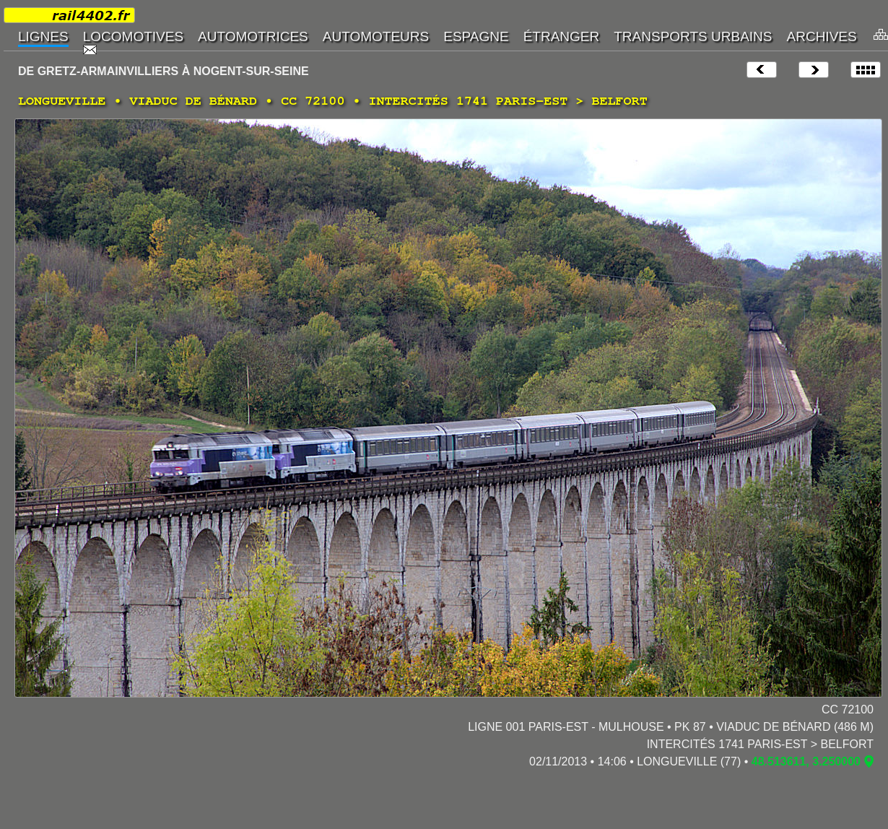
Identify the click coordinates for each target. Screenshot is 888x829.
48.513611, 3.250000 (806, 761)
